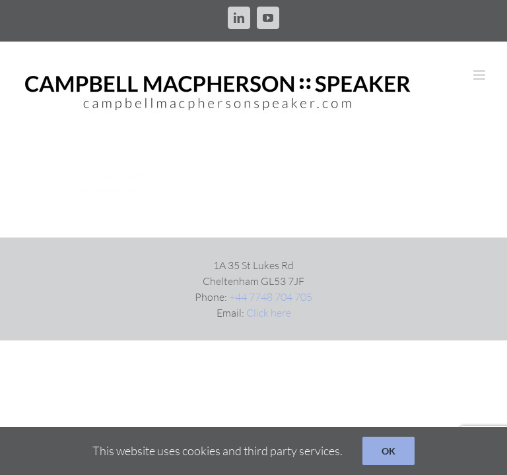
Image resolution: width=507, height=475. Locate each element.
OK (388, 451)
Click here (268, 312)
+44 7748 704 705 (270, 296)
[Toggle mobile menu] (480, 75)
